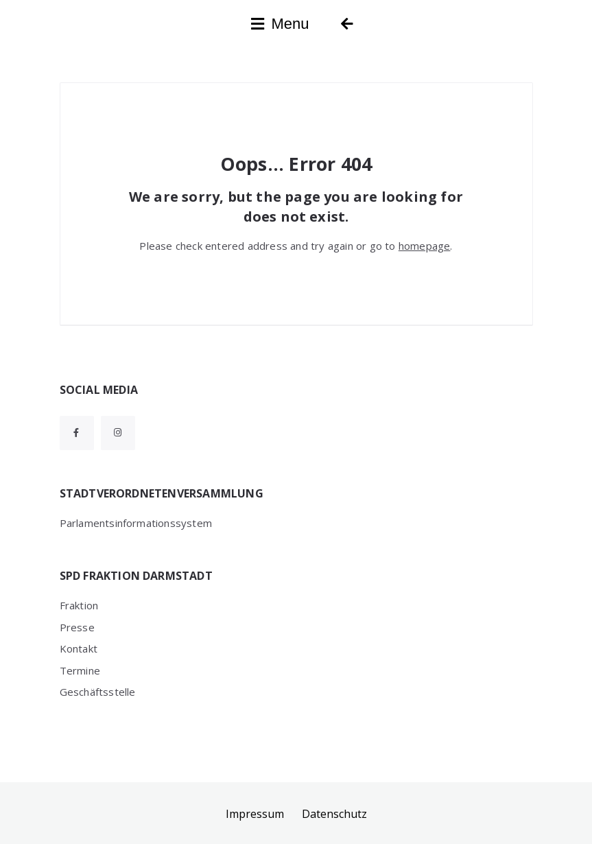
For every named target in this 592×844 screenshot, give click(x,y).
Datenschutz (334, 813)
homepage (425, 246)
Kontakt (78, 648)
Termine (80, 670)
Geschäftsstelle (98, 692)
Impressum (255, 813)
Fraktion (79, 605)
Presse (77, 627)
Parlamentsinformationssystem (136, 523)
